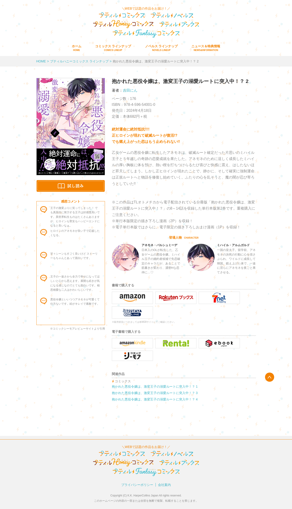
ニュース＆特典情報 (205, 48)
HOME (41, 61)
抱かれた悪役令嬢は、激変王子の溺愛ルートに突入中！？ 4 (155, 399)
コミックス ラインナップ (113, 48)
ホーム (76, 48)
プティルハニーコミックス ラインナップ (79, 61)
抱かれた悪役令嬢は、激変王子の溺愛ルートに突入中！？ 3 (155, 393)
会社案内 (164, 485)
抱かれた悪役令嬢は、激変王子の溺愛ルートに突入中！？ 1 (155, 386)
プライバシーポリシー (137, 485)
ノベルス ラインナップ (161, 48)
